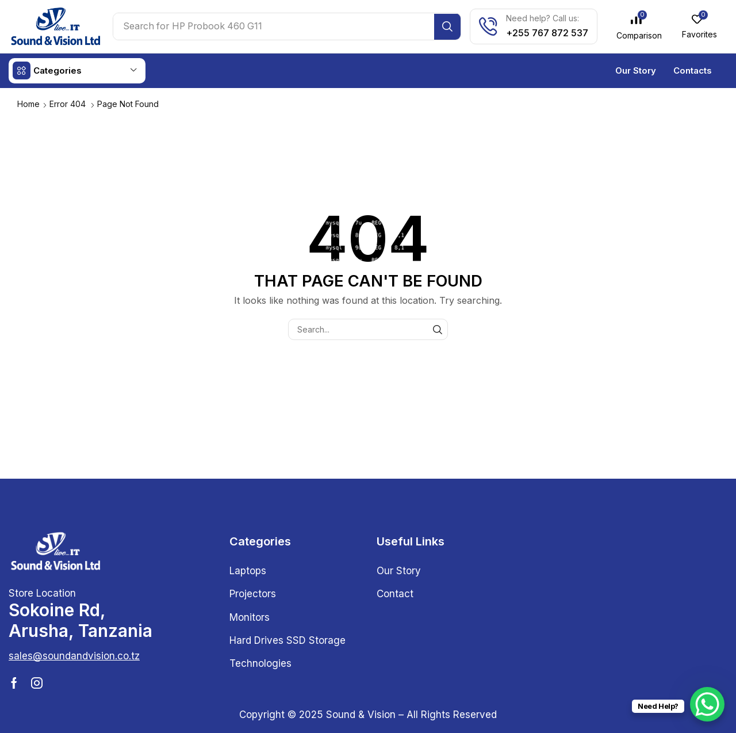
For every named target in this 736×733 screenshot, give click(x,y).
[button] (640, 26)
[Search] (449, 26)
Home (28, 103)
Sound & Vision (361, 714)
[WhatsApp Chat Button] (707, 704)
